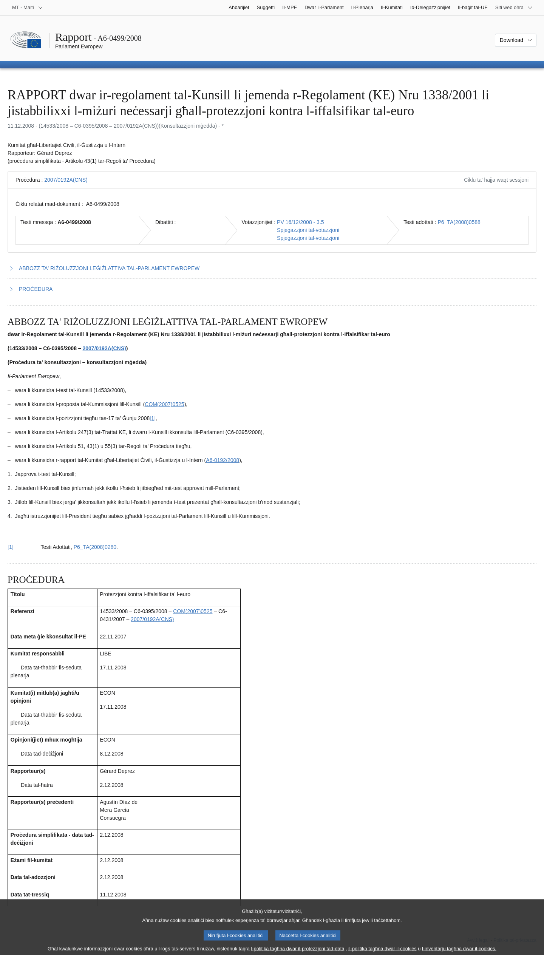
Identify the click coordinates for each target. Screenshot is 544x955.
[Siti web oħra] (513, 7)
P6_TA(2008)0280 (95, 547)
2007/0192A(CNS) (65, 180)
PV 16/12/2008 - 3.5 (300, 222)
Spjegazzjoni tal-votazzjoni (308, 230)
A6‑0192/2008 (222, 460)
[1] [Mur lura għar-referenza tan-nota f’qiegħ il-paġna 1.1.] (11, 547)
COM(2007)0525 (164, 404)
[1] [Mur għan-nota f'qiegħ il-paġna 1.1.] (153, 418)
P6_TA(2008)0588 (459, 222)
